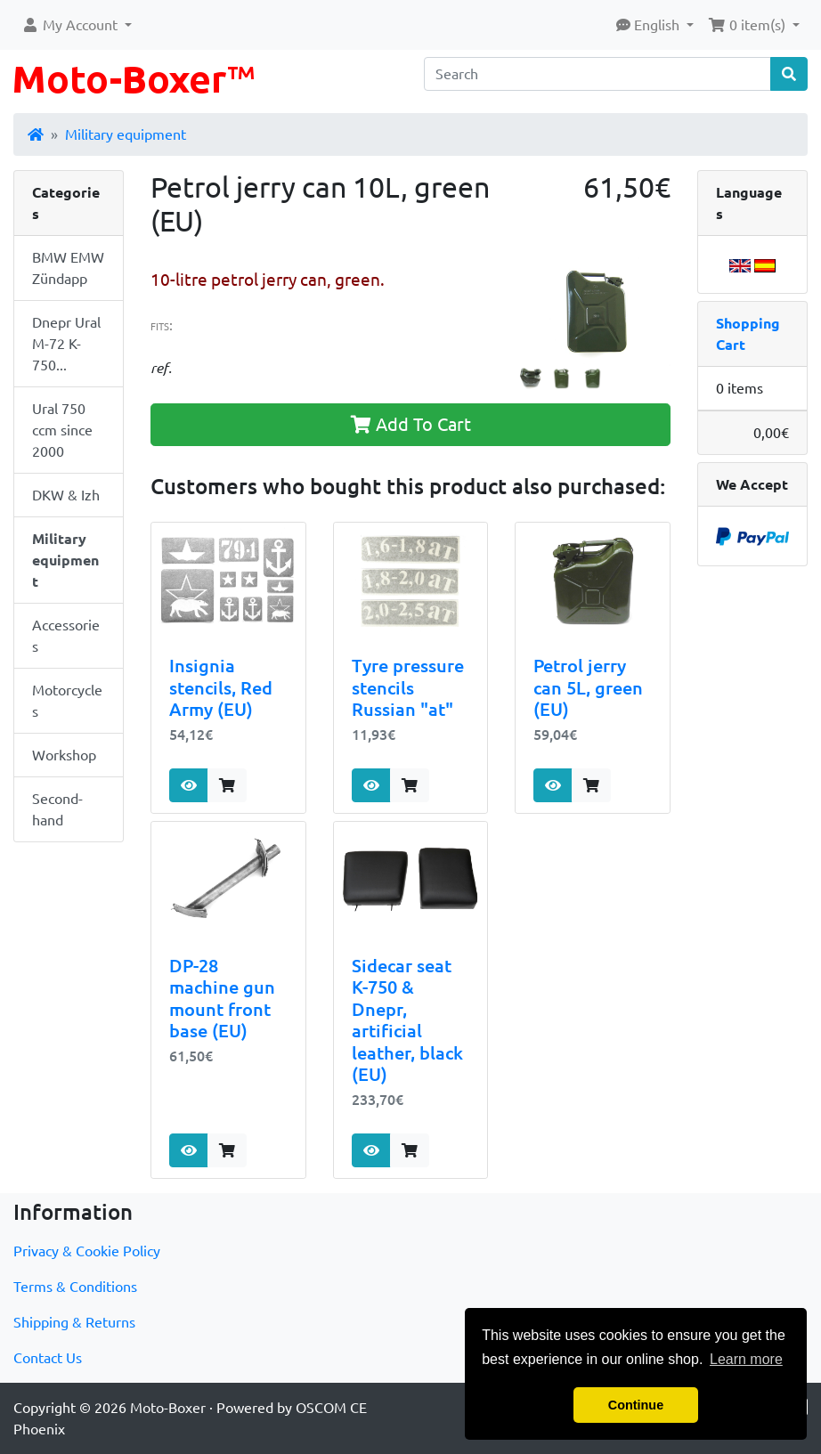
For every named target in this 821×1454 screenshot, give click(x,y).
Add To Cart (411, 424)
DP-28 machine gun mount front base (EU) (222, 998)
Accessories (66, 635)
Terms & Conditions (75, 1287)
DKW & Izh (66, 495)
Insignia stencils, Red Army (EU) (220, 687)
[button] (76, 25)
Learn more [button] (746, 1359)
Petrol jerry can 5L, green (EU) (588, 687)
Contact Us (47, 1358)
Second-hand (57, 809)
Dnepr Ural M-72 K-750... (66, 343)
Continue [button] (635, 1405)
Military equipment (125, 134)
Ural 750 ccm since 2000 (62, 430)
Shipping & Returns (74, 1322)
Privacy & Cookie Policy (86, 1251)
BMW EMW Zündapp (68, 268)
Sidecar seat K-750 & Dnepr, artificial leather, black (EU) (407, 1020)
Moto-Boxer (168, 1408)
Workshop (64, 755)
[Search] (597, 74)
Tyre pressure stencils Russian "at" (408, 687)
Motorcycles (67, 700)
